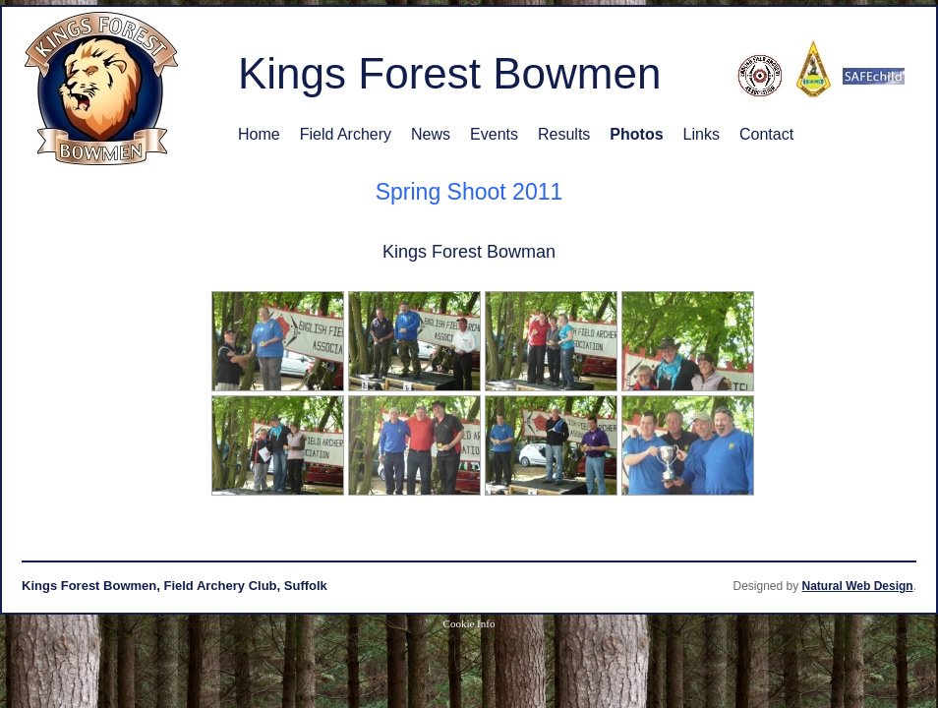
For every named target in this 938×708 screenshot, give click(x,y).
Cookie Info (469, 623)
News (430, 134)
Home (259, 134)
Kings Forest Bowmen (449, 73)
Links (701, 134)
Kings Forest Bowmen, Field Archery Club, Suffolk (174, 585)
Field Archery (345, 134)
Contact (766, 134)
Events (494, 134)
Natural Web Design (857, 586)
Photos (636, 134)
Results (564, 134)
